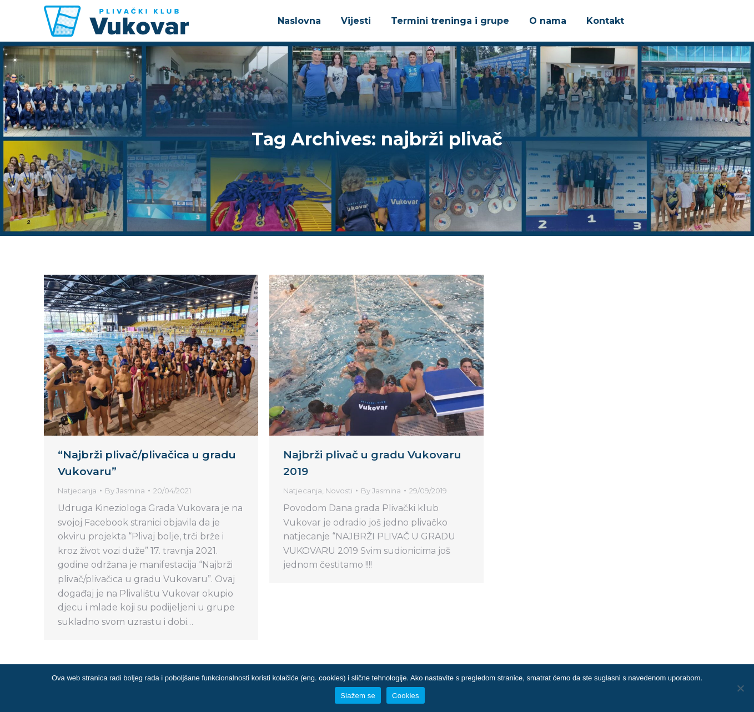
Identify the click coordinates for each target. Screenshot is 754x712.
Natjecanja (77, 490)
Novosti (339, 490)
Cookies (405, 695)
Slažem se (357, 695)
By (125, 490)
